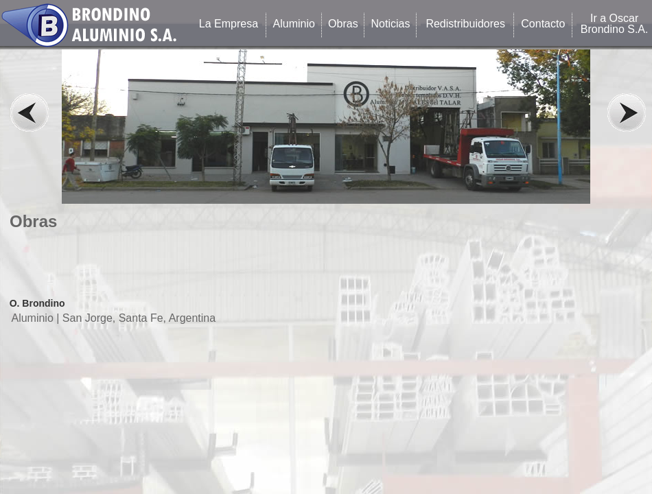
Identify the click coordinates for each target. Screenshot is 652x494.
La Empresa (228, 24)
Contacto (543, 24)
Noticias (390, 24)
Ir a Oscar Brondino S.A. (615, 23)
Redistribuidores (465, 24)
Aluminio (294, 24)
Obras (343, 24)
